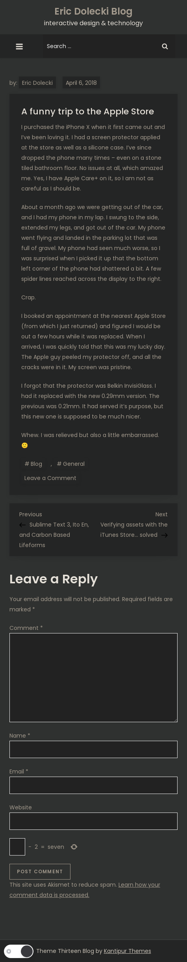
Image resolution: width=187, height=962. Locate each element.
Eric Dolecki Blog (93, 11)
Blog (36, 464)
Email (18, 771)
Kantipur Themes (127, 951)
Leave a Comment (52, 478)
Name (19, 736)
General (74, 464)
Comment (26, 628)
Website (20, 807)
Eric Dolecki (37, 83)
